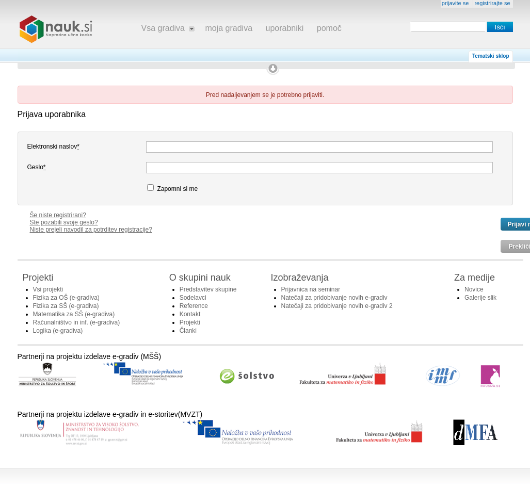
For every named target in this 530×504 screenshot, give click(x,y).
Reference (194, 306)
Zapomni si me (172, 188)
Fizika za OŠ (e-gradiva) (66, 297)
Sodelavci (193, 297)
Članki (188, 330)
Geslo (36, 167)
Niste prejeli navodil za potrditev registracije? (91, 229)
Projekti (190, 322)
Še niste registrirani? (58, 215)
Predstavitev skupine (208, 289)
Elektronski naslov (53, 146)
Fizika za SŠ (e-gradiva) (66, 306)
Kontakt (190, 314)
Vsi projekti (48, 289)
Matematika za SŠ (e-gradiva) (74, 314)
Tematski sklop (490, 56)
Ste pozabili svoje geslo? (64, 222)
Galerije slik (480, 297)
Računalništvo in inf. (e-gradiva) (76, 322)
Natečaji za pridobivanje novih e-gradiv (334, 297)
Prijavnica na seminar (311, 289)
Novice (474, 289)
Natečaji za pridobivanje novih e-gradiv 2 (337, 306)
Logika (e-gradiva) (58, 330)
